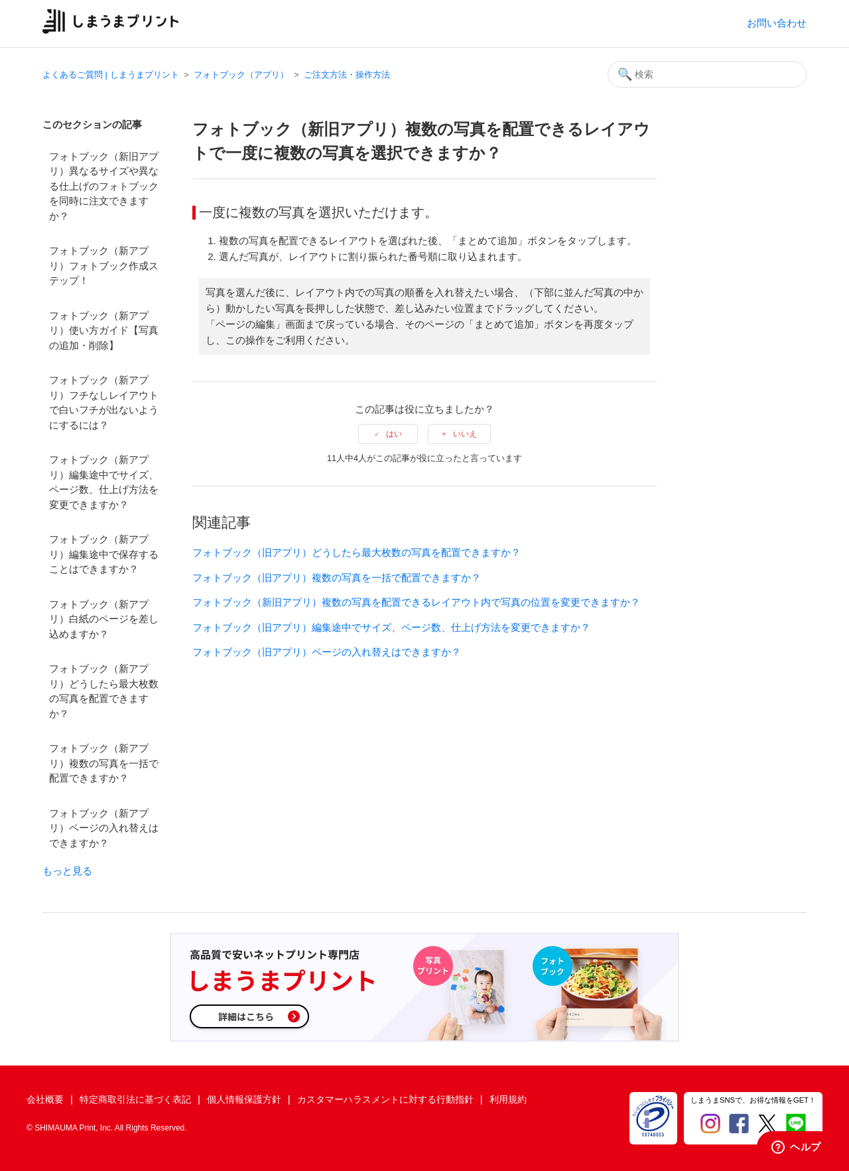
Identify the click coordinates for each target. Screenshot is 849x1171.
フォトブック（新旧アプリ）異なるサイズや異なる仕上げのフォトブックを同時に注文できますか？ (104, 186)
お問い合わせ (777, 23)
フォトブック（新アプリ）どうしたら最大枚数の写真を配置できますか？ (104, 691)
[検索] (707, 74)
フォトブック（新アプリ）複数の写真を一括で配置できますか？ (104, 763)
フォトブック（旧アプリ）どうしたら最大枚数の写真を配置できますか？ (356, 552)
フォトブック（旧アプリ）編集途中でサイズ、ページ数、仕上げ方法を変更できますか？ (391, 627)
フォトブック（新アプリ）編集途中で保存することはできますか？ (104, 554)
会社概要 (45, 1099)
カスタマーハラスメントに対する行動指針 (385, 1099)
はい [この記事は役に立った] (394, 434)
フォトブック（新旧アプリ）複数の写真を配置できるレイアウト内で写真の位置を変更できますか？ (416, 602)
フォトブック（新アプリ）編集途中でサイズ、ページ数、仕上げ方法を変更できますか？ (104, 482)
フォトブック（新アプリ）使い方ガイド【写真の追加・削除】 (104, 330)
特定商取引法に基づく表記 (135, 1099)
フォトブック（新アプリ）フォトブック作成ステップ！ (104, 265)
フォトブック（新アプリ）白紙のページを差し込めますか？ (104, 619)
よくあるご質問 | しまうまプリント (110, 75)
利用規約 (508, 1099)
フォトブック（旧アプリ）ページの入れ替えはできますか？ (326, 651)
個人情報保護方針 (244, 1099)
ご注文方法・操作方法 (347, 75)
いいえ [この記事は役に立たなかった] (465, 434)
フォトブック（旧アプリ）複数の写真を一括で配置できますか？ (336, 577)
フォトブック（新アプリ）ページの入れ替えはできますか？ (104, 828)
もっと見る (67, 870)
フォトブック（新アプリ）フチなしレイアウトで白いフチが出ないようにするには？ (104, 402)
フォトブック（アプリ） (241, 75)
